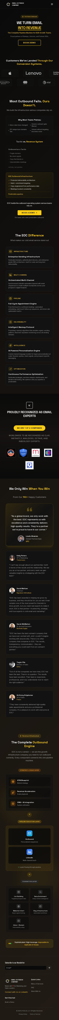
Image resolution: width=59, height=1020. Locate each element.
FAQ (32, 987)
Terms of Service (35, 1014)
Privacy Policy (23, 1014)
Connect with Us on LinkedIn (16, 992)
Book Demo (29, 44)
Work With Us (35, 991)
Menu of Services (37, 984)
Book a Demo (29, 213)
